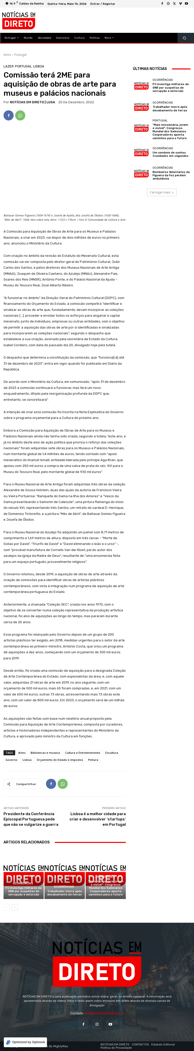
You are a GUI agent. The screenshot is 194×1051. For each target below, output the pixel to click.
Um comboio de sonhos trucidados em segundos (170, 154)
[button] (184, 38)
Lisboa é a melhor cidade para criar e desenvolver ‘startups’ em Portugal (97, 819)
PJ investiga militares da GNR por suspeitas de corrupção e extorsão (24, 891)
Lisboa (38, 66)
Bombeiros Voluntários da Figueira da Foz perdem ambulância (171, 175)
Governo (11, 760)
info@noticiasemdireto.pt (104, 1013)
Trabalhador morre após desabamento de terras (64, 893)
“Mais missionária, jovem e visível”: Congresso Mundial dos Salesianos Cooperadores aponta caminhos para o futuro (106, 888)
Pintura (93, 760)
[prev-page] (7, 907)
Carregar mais (162, 192)
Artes (22, 753)
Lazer (9, 66)
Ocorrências (23, 883)
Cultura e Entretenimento (82, 753)
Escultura (111, 753)
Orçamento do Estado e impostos (60, 760)
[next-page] (15, 907)
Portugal (20, 55)
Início (7, 55)
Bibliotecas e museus (45, 753)
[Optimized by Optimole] (25, 1042)
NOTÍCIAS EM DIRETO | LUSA (32, 102)
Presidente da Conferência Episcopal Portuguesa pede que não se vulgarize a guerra (31, 819)
